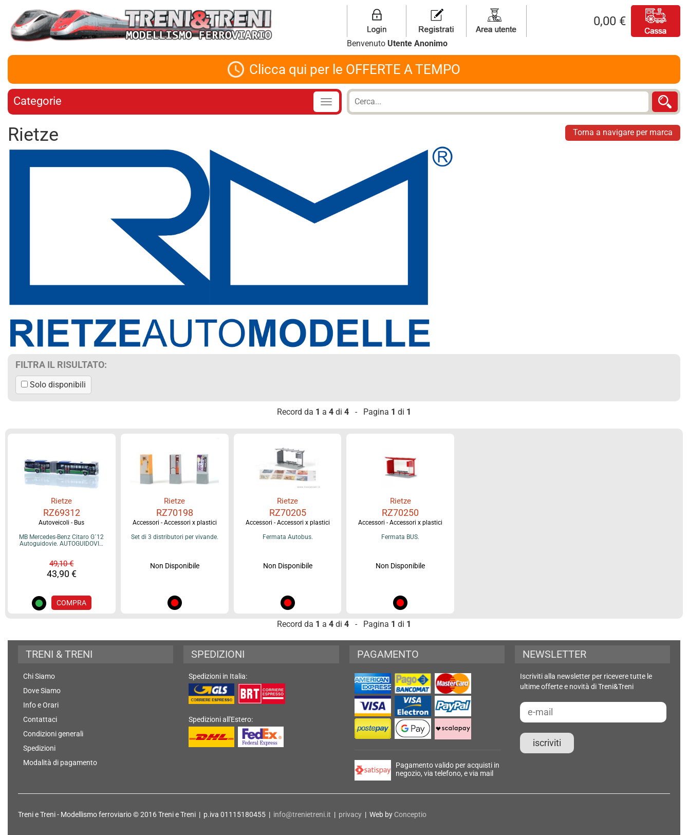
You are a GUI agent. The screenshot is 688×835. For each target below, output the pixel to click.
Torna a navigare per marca (623, 132)
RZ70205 (287, 512)
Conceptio (410, 814)
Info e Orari (41, 705)
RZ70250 (400, 512)
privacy (350, 814)
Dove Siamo (42, 690)
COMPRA (71, 603)
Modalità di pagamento (60, 762)
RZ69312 (61, 512)
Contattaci (40, 719)
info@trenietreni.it (302, 814)
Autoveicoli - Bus (61, 522)
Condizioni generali (53, 734)
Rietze (61, 501)
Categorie (37, 101)
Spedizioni (39, 748)
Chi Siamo (39, 676)
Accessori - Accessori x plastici (175, 522)
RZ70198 (174, 512)
